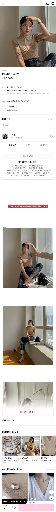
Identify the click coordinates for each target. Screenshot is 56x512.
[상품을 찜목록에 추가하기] (18, 453)
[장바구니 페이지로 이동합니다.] (52, 3)
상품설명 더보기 (28, 412)
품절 (36, 507)
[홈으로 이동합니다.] (47, 3)
